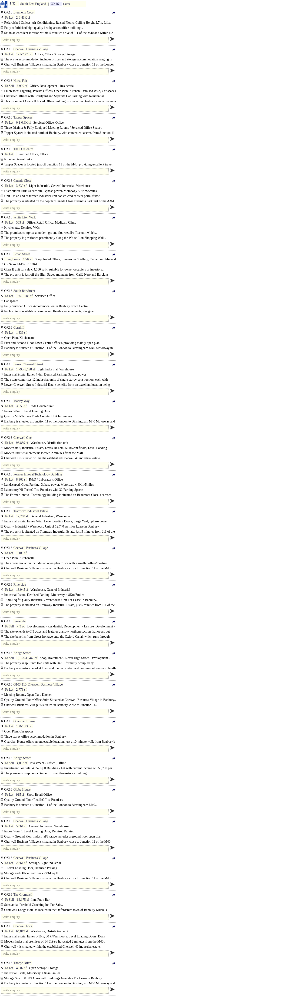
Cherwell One (22, 437)
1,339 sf (21, 332)
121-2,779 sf (24, 54)
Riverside (19, 584)
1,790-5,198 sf (25, 369)
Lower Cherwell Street (28, 364)
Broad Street (21, 254)
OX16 (55, 4)
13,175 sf (23, 899)
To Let (9, 17)
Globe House (22, 789)
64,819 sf (22, 931)
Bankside (19, 621)
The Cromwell (22, 894)
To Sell (9, 86)
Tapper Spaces (22, 117)
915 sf (20, 794)
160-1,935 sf (24, 726)
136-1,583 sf (24, 296)
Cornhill (18, 327)
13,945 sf (22, 589)
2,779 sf (21, 689)
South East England (33, 4)
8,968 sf (21, 479)
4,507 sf (21, 968)
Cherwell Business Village (30, 49)
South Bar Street (24, 291)
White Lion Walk (24, 217)
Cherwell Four (22, 926)
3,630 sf (21, 186)
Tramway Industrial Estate (30, 511)
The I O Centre (23, 149)
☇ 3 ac (21, 626)
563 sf (20, 222)
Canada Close (22, 180)
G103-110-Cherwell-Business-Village (38, 684)
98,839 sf (22, 443)
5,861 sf (21, 826)
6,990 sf (22, 86)
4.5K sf (27, 259)
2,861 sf (21, 863)
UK (12, 4)
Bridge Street (22, 653)
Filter (66, 4)
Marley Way (21, 401)
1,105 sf (21, 553)
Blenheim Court (23, 12)
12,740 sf (22, 516)
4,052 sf (22, 763)
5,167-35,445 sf (27, 658)
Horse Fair (20, 80)
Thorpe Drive (22, 963)
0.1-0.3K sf (23, 122)
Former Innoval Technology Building (37, 474)
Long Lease (12, 259)
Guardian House (24, 721)
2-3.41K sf (23, 17)
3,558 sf (21, 406)
